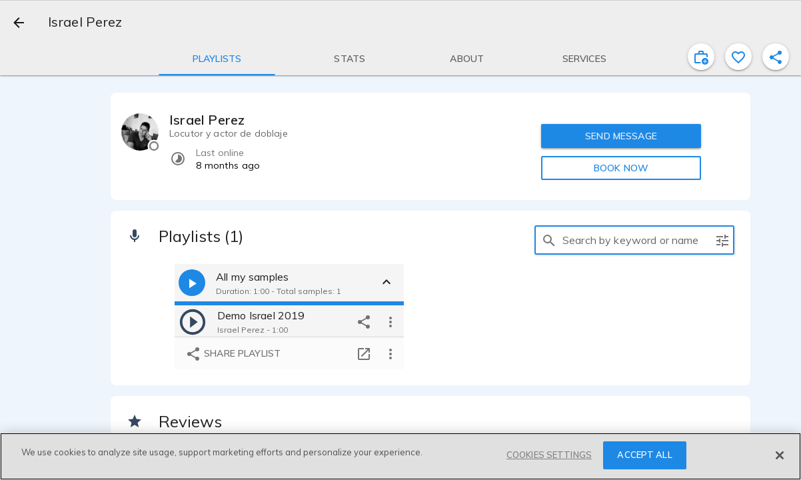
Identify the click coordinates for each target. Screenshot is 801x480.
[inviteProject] (701, 56)
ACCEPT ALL (644, 454)
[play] (192, 321)
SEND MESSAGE (621, 136)
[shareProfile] (775, 56)
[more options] (390, 321)
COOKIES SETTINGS (549, 454)
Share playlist (233, 354)
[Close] (779, 455)
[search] (549, 240)
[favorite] (738, 56)
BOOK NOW (621, 168)
